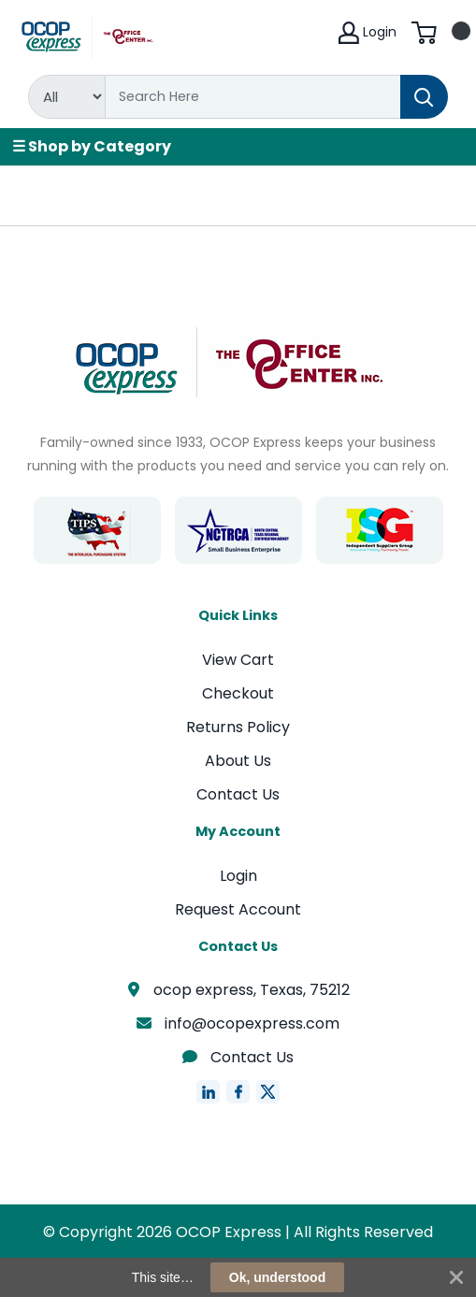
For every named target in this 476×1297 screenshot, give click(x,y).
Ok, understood (277, 1277)
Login (238, 875)
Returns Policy (238, 727)
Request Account (238, 909)
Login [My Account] (368, 33)
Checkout (238, 693)
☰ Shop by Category (91, 146)
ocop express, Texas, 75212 (238, 990)
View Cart (238, 659)
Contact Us (238, 794)
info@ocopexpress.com (238, 1023)
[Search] (253, 97)
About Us (238, 760)
